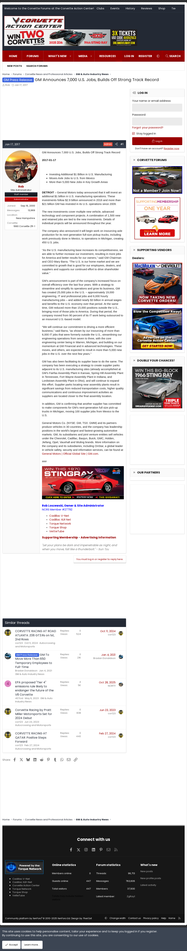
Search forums (37, 66)
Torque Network (60, 523)
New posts (14, 66)
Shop (161, 8)
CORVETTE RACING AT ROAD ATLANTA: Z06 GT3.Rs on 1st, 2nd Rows (35, 635)
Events (114, 8)
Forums (33, 56)
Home (13, 56)
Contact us (134, 918)
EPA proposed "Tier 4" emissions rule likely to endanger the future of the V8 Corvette (34, 688)
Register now (171, 148)
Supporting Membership (60, 537)
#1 (122, 144)
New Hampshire (25, 218)
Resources (107, 56)
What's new (57, 56)
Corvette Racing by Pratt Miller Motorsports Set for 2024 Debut (33, 714)
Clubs (100, 8)
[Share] (116, 144)
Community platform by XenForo (38, 918)
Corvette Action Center (26, 885)
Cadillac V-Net (59, 516)
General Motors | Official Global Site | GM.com (70, 453)
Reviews (146, 8)
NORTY (112, 686)
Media (83, 56)
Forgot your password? (147, 127)
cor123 (19, 643)
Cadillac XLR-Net (22, 882)
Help (163, 918)
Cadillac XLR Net (60, 519)
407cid (19, 698)
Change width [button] (118, 918)
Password (138, 115)
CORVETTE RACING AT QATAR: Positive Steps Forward (31, 737)
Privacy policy (151, 918)
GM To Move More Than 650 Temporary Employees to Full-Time (33, 661)
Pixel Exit (87, 918)
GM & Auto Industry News (29, 674)
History (130, 8)
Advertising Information (98, 537)
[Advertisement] (64, 114)
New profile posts (150, 877)
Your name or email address (151, 101)
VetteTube (56, 531)
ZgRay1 (131, 896)
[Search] (173, 56)
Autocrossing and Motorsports (33, 725)
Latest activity (148, 884)
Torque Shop (58, 527)
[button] (70, 56)
